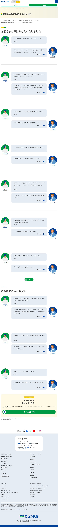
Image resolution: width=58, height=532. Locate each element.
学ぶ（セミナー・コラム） (35, 454)
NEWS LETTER (33, 462)
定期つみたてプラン (4, 458)
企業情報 (32, 470)
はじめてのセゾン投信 (6, 454)
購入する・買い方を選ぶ (6, 456)
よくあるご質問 (26, 447)
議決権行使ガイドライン (5, 490)
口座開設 (44, 5)
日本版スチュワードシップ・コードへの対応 (9, 492)
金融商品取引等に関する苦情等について (37, 488)
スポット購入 (3, 461)
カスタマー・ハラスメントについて (23, 448)
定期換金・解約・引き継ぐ (7, 466)
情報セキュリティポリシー (6, 496)
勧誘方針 (2, 494)
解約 (2, 469)
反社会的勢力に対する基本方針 (35, 483)
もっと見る (40, 54)
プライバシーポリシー (5, 499)
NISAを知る (32, 456)
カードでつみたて (4, 460)
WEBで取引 (32, 459)
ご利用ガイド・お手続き (35, 464)
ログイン (16, 5)
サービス (17, 1)
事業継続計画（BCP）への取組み (36, 490)
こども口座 (3, 473)
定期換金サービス (4, 467)
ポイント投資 (3, 463)
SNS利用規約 (32, 496)
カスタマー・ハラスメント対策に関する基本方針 (39, 485)
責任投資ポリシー (4, 488)
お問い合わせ (32, 494)
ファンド (13, 1)
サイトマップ (3, 485)
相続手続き (3, 471)
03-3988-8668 (22, 443)
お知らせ (32, 467)
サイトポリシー (4, 483)
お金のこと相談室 (5, 476)
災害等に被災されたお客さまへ (35, 492)
